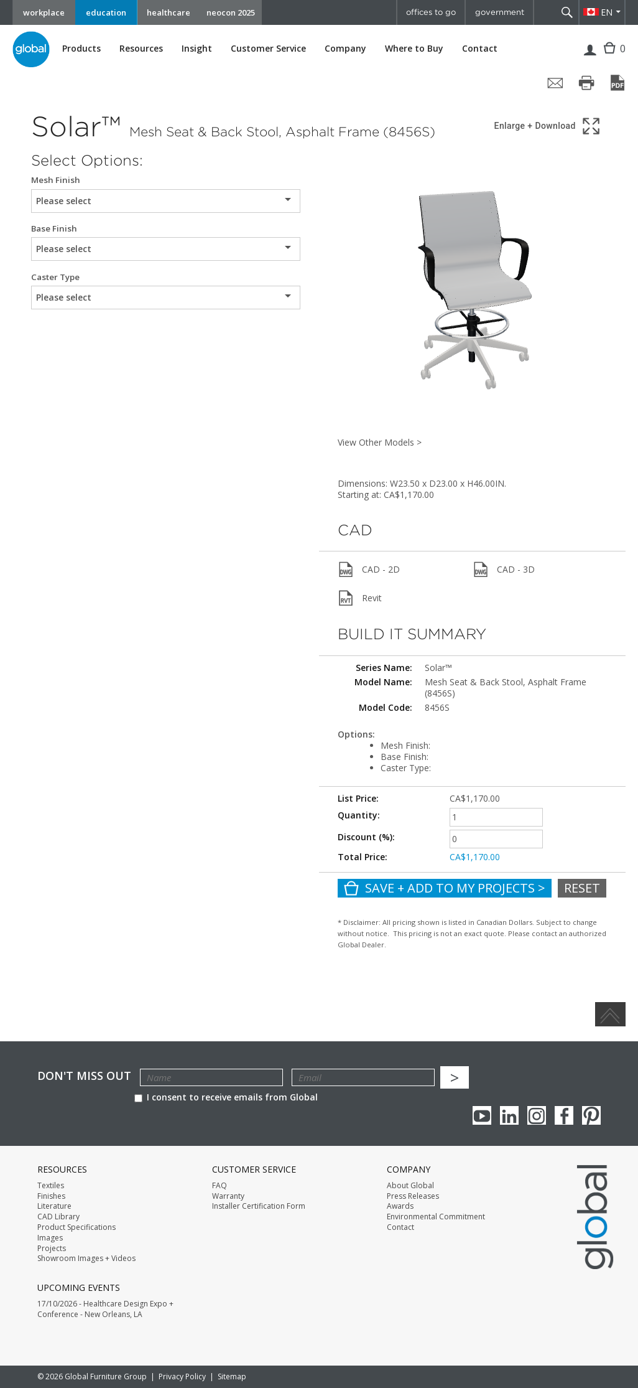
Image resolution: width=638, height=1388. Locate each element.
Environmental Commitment (436, 1217)
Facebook (564, 1115)
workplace (44, 12)
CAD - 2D (369, 569)
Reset (582, 887)
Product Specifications (76, 1227)
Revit (360, 598)
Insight (197, 48)
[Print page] (586, 82)
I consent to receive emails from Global (226, 1097)
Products (81, 48)
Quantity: (359, 815)
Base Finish (54, 228)
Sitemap (232, 1376)
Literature (54, 1206)
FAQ (219, 1186)
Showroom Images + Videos (86, 1259)
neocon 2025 (230, 12)
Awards (400, 1206)
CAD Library (58, 1217)
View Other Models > (380, 442)
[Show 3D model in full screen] (548, 126)
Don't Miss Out (84, 1076)
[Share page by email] (555, 82)
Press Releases (413, 1196)
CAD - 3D (504, 569)
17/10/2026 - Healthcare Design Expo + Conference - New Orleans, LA (105, 1309)
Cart (611, 57)
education (106, 12)
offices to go (431, 12)
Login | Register (589, 58)
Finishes (51, 1196)
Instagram (536, 1115)
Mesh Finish (55, 180)
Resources (141, 48)
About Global (410, 1186)
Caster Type (55, 277)
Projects (51, 1249)
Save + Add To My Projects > (444, 887)
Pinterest (591, 1115)
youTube (482, 1115)
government (499, 12)
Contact (479, 48)
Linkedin (509, 1115)
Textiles (50, 1186)
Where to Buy (414, 48)
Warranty (228, 1196)
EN (607, 12)
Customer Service (268, 48)
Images (50, 1238)
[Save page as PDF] (617, 82)
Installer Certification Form (258, 1206)
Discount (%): (366, 837)
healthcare (168, 12)
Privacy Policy (182, 1376)
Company (345, 48)
